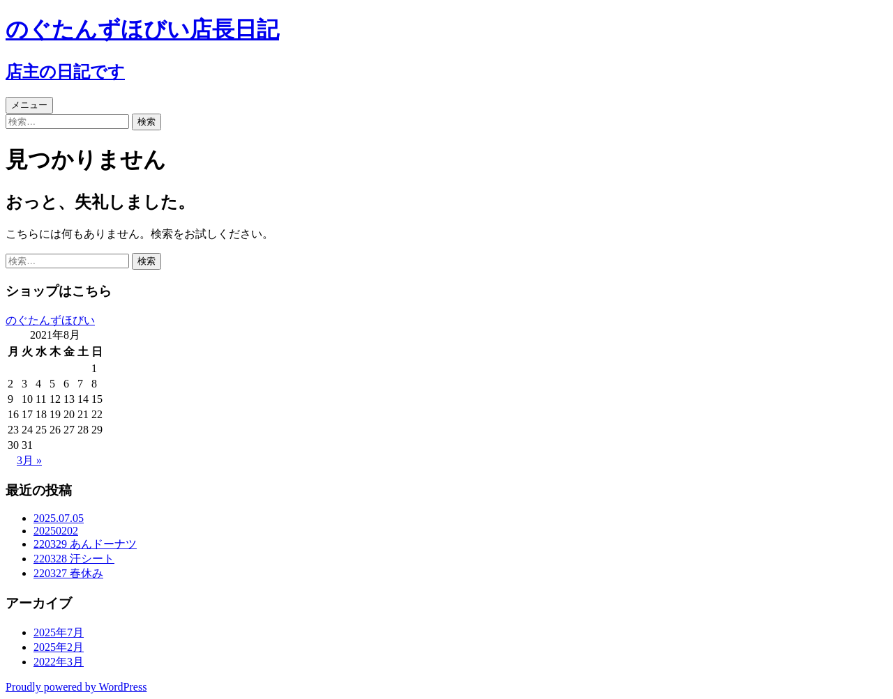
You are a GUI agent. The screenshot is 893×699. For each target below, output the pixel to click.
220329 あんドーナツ (85, 544)
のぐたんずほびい (50, 320)
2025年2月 (58, 647)
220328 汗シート (73, 558)
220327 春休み (68, 573)
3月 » (29, 460)
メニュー (29, 105)
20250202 (55, 531)
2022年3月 (58, 662)
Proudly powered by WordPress (76, 687)
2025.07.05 (58, 518)
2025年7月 (58, 632)
